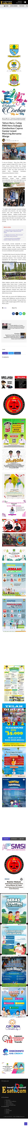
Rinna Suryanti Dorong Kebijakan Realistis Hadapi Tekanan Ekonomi (12, 239)
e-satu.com (6, 1116)
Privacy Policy (9, 1102)
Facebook (17, 353)
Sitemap (7, 1109)
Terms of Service (9, 1103)
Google (5, 353)
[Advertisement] (14, 29)
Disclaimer (8, 1100)
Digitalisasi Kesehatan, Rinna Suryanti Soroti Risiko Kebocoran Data (13, 235)
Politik (5, 308)
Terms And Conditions (11, 1101)
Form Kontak (9, 1110)
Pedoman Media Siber (11, 1105)
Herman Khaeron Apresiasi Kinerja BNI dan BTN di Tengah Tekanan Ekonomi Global (13, 231)
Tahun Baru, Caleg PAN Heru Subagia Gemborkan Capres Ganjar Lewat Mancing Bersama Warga (12, 130)
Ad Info (7, 1113)
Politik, (17, 140)
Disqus (11, 353)
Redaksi (7, 1111)
